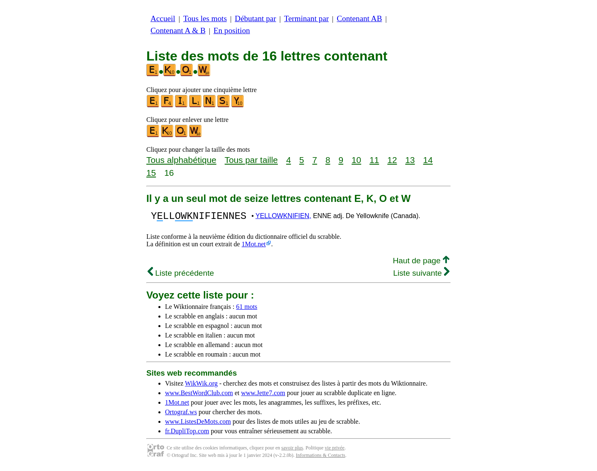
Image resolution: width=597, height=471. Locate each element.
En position (232, 30)
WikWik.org (201, 385)
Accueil (162, 18)
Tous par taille (251, 160)
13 (410, 160)
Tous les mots (205, 18)
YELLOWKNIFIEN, (283, 217)
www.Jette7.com (263, 395)
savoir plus (292, 450)
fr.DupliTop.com (187, 433)
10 (356, 160)
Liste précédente (181, 275)
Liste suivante (421, 275)
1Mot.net (254, 246)
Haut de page (421, 263)
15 (151, 172)
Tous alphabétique (181, 160)
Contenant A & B (178, 30)
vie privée (335, 450)
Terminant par (306, 18)
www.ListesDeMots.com (198, 423)
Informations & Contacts (320, 458)
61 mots (246, 309)
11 (374, 160)
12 (392, 160)
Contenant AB (359, 18)
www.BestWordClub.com (199, 395)
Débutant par (255, 18)
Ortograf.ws (181, 414)
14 (428, 160)
